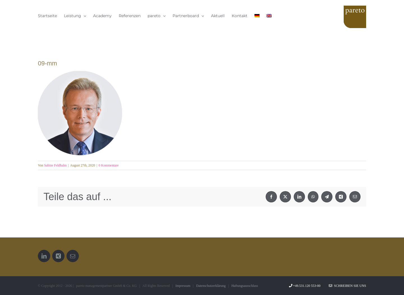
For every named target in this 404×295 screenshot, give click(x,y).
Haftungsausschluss (244, 286)
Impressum (182, 286)
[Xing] (58, 256)
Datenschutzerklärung (211, 286)
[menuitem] (257, 16)
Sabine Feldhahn (55, 165)
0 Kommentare (108, 165)
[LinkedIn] (44, 256)
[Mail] (72, 256)
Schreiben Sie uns (347, 286)
